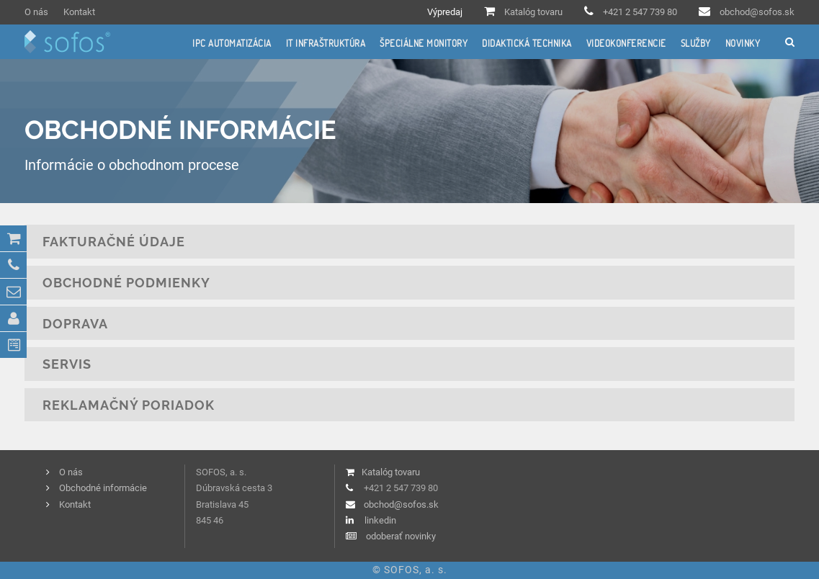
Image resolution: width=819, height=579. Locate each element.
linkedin (380, 520)
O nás (36, 11)
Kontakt (79, 11)
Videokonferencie (626, 43)
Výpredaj (444, 11)
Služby (696, 43)
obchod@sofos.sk (757, 11)
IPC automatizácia (232, 43)
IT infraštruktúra (326, 43)
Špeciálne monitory (423, 43)
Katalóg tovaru (533, 11)
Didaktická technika (527, 43)
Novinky (743, 43)
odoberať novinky (401, 536)
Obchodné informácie (103, 487)
